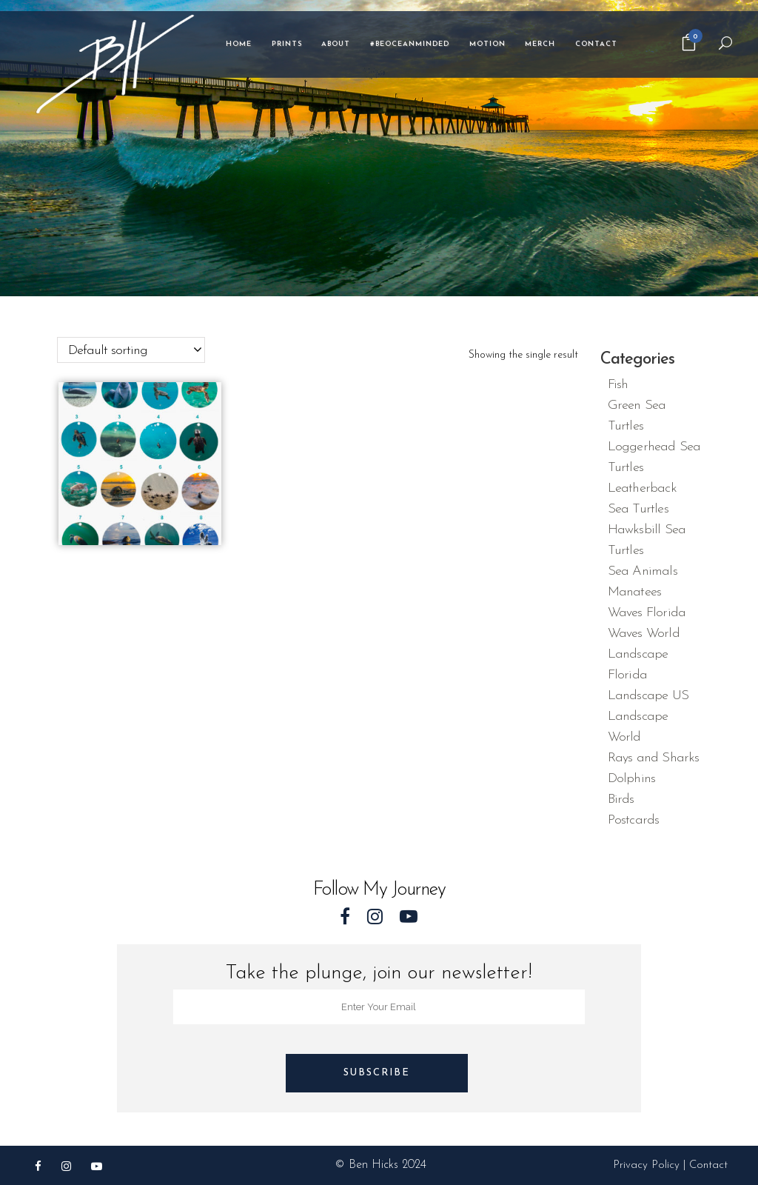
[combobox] (131, 350)
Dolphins (632, 779)
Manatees (635, 592)
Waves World (644, 634)
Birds (621, 799)
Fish (618, 385)
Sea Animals (642, 571)
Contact (708, 1165)
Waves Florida (647, 613)
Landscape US (648, 696)
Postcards (634, 820)
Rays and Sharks (654, 758)
